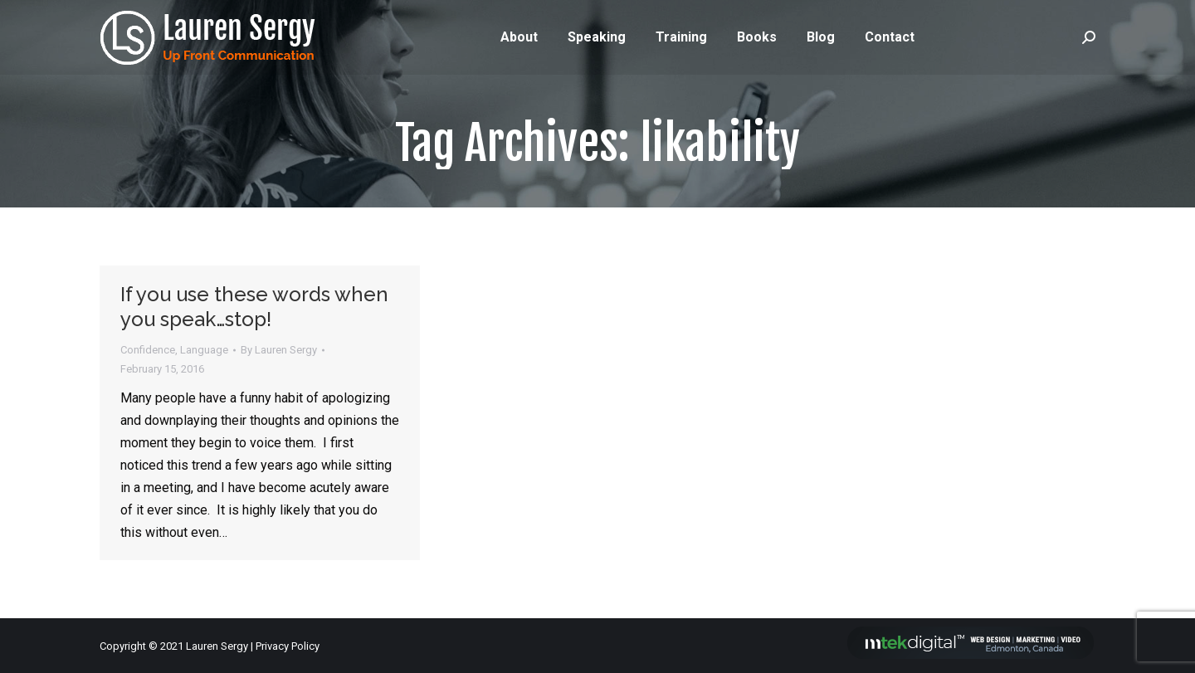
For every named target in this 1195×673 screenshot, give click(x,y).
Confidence (147, 350)
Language (204, 350)
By (279, 350)
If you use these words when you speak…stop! (254, 306)
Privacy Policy (287, 646)
